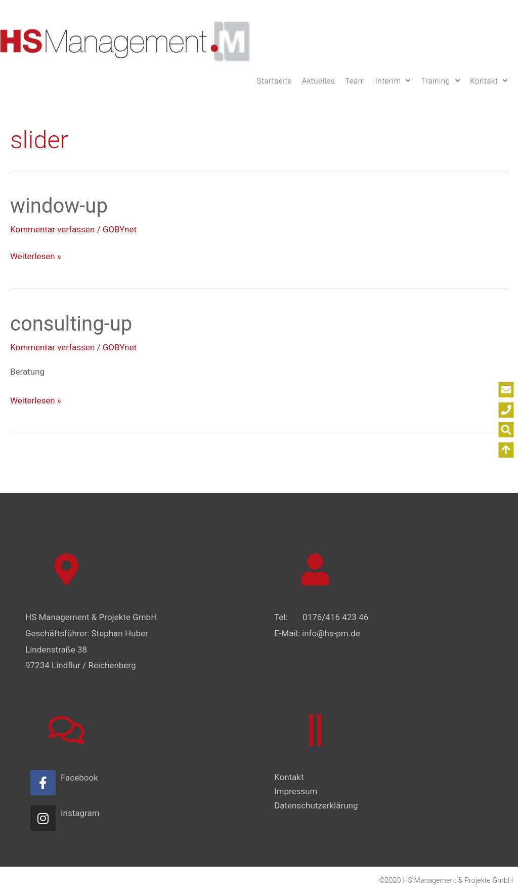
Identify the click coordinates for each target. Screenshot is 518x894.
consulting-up (71, 324)
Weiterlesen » (35, 255)
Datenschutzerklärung (316, 805)
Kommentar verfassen (52, 229)
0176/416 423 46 (335, 617)
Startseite (274, 81)
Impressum (296, 791)
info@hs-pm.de (331, 633)
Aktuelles (318, 81)
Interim (393, 81)
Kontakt (489, 81)
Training (440, 81)
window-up (59, 206)
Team (355, 81)
